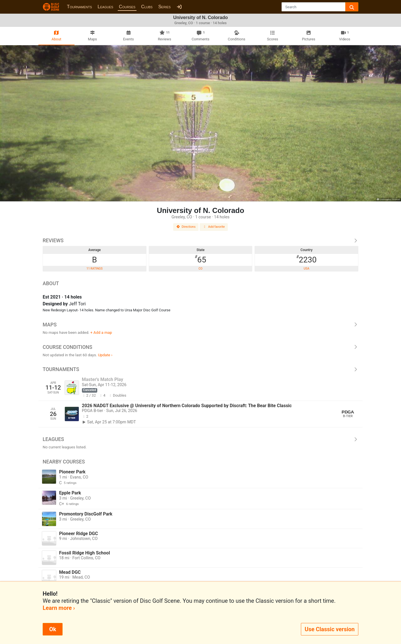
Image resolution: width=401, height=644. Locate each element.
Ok (52, 629)
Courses (127, 6)
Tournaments (79, 6)
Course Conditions (200, 347)
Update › (105, 355)
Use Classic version (330, 629)
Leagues (105, 6)
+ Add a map (101, 332)
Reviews (200, 240)
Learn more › (59, 607)
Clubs (146, 6)
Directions (186, 227)
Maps (200, 325)
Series (164, 6)
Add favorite (214, 227)
